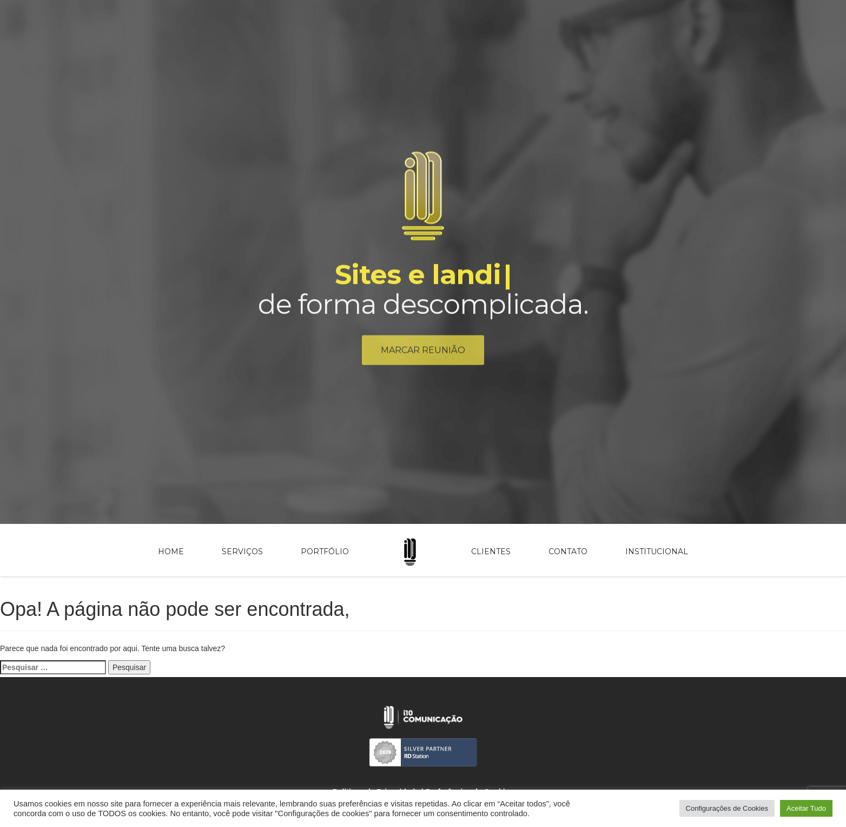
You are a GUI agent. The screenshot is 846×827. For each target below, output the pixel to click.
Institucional (656, 551)
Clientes (491, 551)
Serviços (242, 551)
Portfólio (325, 551)
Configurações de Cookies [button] (727, 808)
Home (171, 551)
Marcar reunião (423, 353)
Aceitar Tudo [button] (806, 808)
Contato (567, 551)
